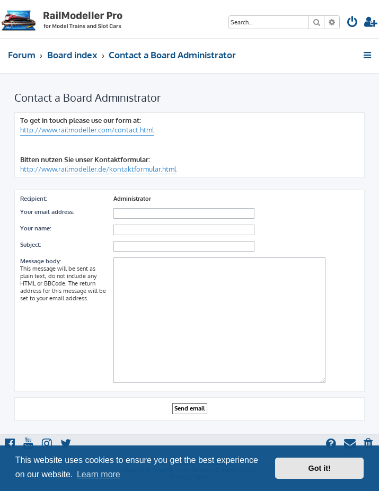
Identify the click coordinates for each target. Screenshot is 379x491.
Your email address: (47, 212)
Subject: (30, 244)
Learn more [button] (98, 474)
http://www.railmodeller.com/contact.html (87, 130)
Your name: (35, 228)
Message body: (40, 261)
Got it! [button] (320, 468)
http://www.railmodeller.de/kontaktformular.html (98, 169)
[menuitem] (352, 23)
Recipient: (33, 198)
